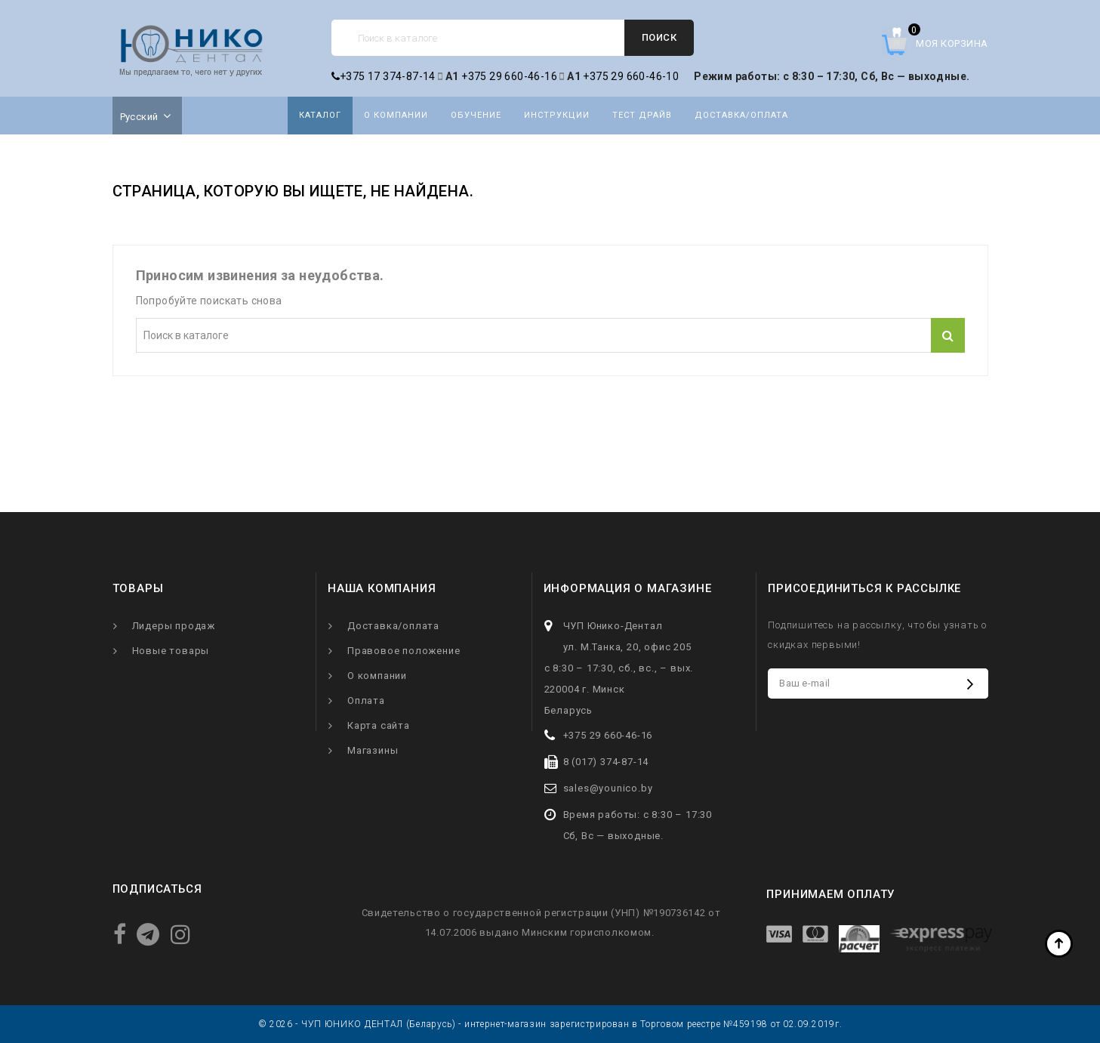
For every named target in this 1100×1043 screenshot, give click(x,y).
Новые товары (171, 650)
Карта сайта (378, 725)
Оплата (366, 700)
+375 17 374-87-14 (383, 76)
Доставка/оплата (741, 115)
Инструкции (557, 115)
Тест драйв (642, 115)
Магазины (372, 750)
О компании (396, 115)
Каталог (320, 115)
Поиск (659, 37)
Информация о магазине (628, 588)
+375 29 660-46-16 (509, 76)
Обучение (476, 115)
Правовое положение (403, 650)
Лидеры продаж (173, 625)
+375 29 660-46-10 (631, 76)
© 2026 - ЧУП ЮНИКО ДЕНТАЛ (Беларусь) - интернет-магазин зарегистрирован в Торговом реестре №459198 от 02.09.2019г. (550, 1024)
